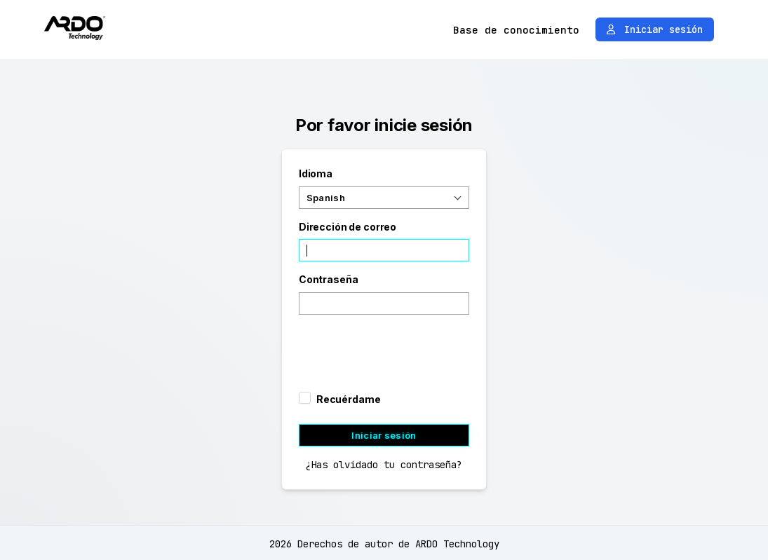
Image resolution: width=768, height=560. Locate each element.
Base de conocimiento (516, 29)
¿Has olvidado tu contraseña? (383, 464)
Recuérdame (348, 399)
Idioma (315, 173)
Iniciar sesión (655, 29)
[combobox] (384, 197)
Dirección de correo (347, 227)
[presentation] (387, 348)
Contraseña (328, 279)
